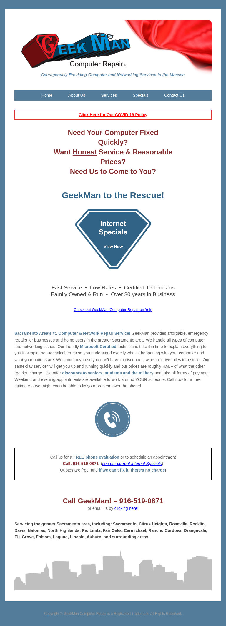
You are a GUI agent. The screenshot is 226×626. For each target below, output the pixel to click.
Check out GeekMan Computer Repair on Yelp (113, 309)
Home (46, 95)
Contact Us (174, 95)
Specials (140, 95)
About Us (76, 95)
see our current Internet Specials (132, 463)
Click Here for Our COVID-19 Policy (113, 114)
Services (109, 95)
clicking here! (126, 508)
